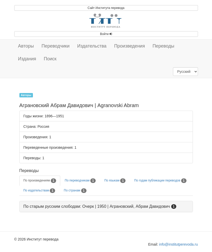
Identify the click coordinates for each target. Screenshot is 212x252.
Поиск (50, 58)
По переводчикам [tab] (80, 180)
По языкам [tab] (115, 180)
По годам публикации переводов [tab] (160, 180)
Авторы (26, 46)
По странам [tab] (75, 190)
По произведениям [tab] (39, 180)
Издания (27, 58)
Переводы (163, 46)
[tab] (106, 206)
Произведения (129, 46)
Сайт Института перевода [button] (106, 8)
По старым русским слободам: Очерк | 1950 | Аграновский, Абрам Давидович (96, 206)
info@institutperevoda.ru (178, 244)
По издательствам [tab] (39, 190)
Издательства (92, 46)
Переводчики (56, 46)
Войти (106, 34)
